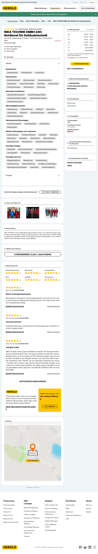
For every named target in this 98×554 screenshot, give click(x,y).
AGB (67, 508)
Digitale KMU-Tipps (51, 521)
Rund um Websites (51, 508)
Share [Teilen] (69, 165)
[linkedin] (89, 547)
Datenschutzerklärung (73, 515)
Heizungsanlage (72, 148)
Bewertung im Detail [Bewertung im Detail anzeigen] (15, 306)
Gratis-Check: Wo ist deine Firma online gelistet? (49, 14)
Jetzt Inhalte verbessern (50, 192)
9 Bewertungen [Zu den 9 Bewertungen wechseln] (23, 29)
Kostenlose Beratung (31, 508)
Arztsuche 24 (7, 519)
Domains (27, 536)
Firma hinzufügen (9, 505)
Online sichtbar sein (51, 505)
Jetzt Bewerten (50, 406)
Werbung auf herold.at (10, 522)
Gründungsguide (50, 530)
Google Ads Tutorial (51, 518)
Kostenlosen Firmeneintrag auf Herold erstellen (19, 2)
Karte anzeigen (33, 460)
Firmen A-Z (7, 512)
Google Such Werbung (31, 518)
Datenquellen (70, 505)
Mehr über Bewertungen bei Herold (21, 408)
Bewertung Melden (53, 306)
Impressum (69, 512)
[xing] (94, 547)
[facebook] (80, 547)
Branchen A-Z (8, 515)
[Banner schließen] (96, 14)
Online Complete (29, 514)
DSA (67, 519)
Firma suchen (7, 508)
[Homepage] (10, 8)
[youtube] (85, 547)
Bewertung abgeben (35, 29)
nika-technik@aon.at (75, 68)
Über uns (83, 2)
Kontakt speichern (74, 162)
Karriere (75, 2)
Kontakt (88, 512)
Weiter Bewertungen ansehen (32, 381)
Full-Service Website (31, 511)
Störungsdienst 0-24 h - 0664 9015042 (32, 254)
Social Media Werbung (31, 527)
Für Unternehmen (88, 8)
